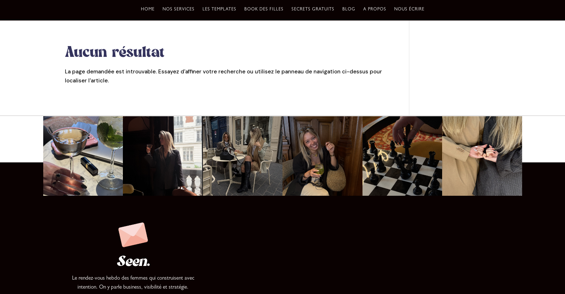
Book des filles (264, 10)
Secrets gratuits (313, 10)
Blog (348, 10)
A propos (374, 10)
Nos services (179, 10)
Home (148, 10)
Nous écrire (409, 10)
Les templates (219, 10)
